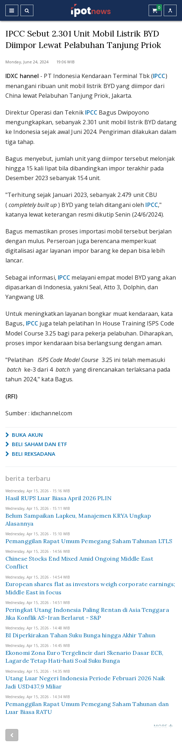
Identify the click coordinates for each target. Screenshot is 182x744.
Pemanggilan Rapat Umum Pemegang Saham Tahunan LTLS (88, 541)
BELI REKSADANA (30, 453)
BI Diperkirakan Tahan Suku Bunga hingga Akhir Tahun (80, 635)
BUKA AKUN (24, 434)
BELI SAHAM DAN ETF (36, 444)
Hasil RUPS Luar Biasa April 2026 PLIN (58, 498)
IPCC (159, 76)
